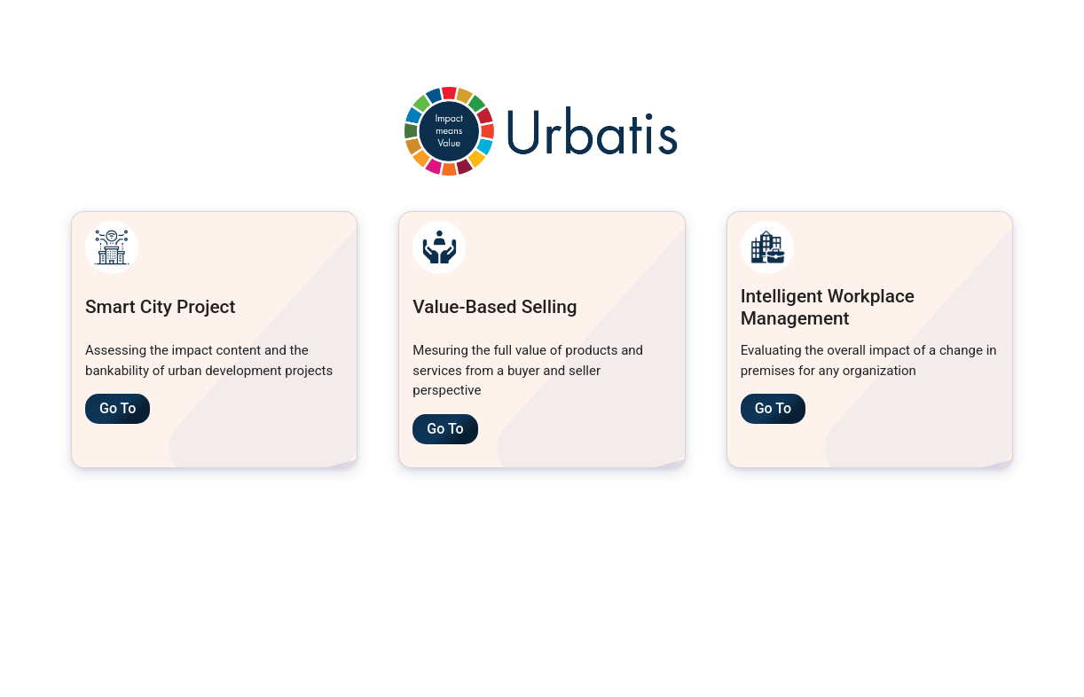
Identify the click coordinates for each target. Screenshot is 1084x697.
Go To (117, 408)
